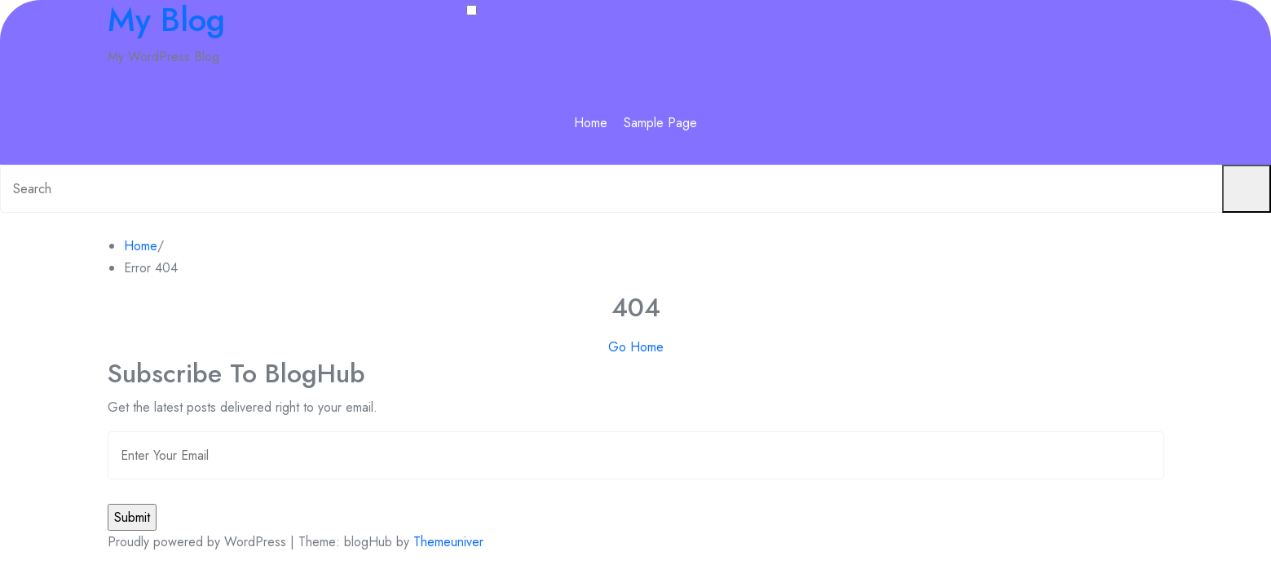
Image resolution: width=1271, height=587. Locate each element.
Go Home (636, 347)
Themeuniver (448, 541)
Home (590, 122)
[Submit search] (1246, 189)
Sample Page (660, 122)
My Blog (166, 19)
